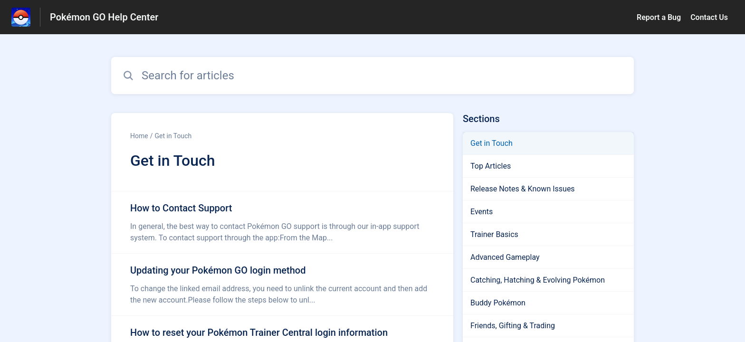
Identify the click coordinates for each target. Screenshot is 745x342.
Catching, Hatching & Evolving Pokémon (537, 280)
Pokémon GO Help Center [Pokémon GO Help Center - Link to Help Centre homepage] (104, 17)
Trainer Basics (494, 234)
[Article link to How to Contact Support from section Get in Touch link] (282, 222)
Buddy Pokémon (497, 302)
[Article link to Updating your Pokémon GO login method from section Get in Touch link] (282, 284)
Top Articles (490, 166)
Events (481, 211)
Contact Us (709, 17)
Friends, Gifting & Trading (512, 325)
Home (139, 136)
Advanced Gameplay (505, 257)
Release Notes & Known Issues (522, 188)
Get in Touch (172, 136)
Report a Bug (659, 17)
